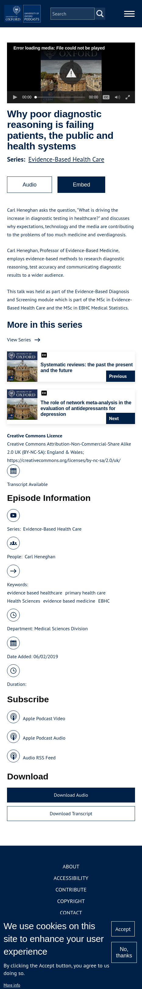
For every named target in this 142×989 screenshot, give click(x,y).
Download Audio (71, 795)
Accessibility (71, 877)
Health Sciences (23, 601)
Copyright (71, 901)
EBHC (104, 601)
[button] (71, 73)
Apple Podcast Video (44, 718)
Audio (29, 185)
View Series (19, 340)
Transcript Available (27, 484)
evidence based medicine (69, 601)
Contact (71, 912)
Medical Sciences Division (61, 628)
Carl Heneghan (40, 556)
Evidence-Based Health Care (66, 159)
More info (12, 985)
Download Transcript (71, 813)
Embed (81, 185)
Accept (123, 929)
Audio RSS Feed (39, 758)
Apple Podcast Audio (44, 738)
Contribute (70, 889)
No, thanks (124, 952)
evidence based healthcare (34, 593)
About (71, 866)
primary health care (85, 593)
